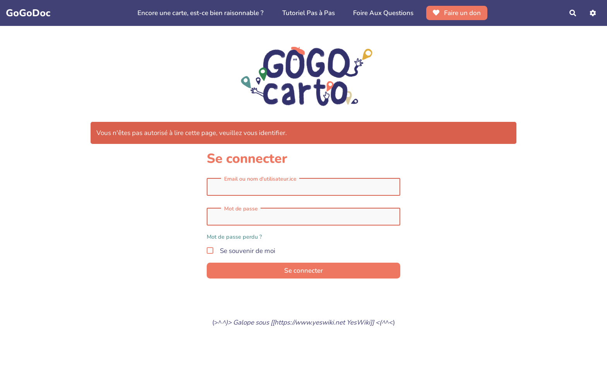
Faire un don (457, 13)
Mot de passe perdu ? (234, 237)
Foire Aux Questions (383, 13)
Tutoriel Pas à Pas (308, 13)
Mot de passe (241, 209)
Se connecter (303, 270)
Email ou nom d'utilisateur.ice (260, 179)
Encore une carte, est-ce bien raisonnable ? (200, 13)
